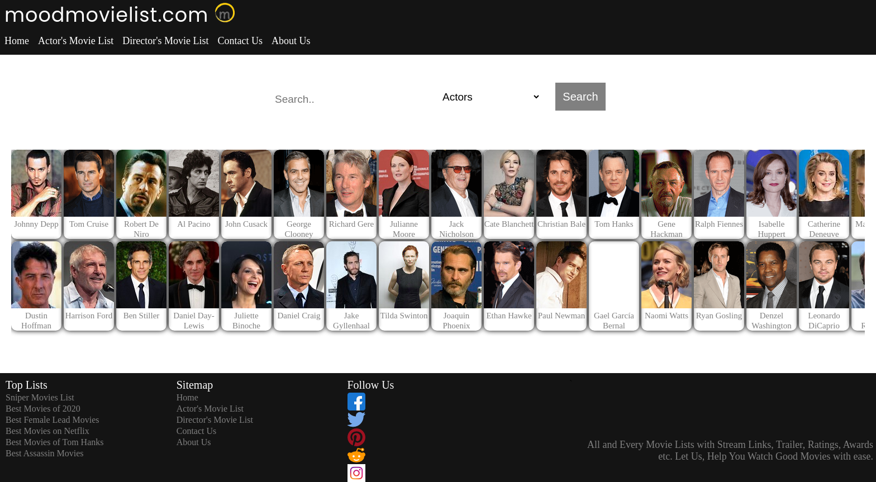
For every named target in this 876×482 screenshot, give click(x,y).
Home (16, 40)
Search (580, 96)
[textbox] (354, 99)
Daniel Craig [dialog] (298, 315)
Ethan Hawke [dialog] (508, 315)
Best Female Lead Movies (52, 419)
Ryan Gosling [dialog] (719, 315)
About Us (291, 40)
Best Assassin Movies (45, 453)
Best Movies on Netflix (47, 431)
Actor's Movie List (75, 40)
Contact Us (240, 40)
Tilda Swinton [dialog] (404, 315)
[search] (438, 97)
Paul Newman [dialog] (561, 315)
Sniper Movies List (40, 397)
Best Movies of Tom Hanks (54, 442)
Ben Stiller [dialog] (141, 315)
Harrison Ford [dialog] (89, 315)
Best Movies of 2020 (43, 408)
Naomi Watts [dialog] (666, 315)
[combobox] (354, 97)
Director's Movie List (165, 40)
